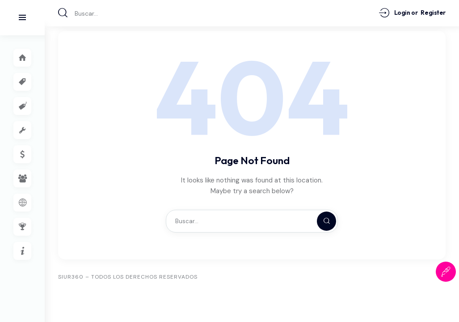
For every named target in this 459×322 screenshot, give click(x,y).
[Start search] (63, 12)
